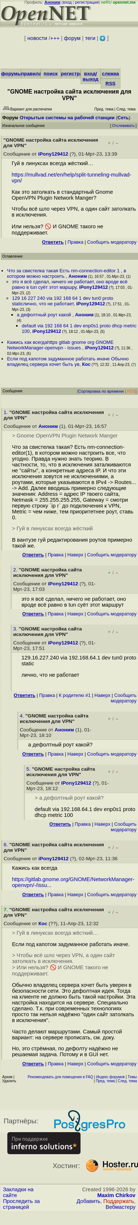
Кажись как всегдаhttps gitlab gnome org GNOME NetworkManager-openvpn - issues (60, 344)
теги (90, 38)
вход (67, 2)
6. (6, 844)
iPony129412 (53, 154)
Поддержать (118, 1201)
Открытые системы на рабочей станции (67, 117)
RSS (110, 83)
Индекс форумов (110, 1077)
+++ (55, 38)
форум (72, 38)
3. (16, 629)
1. (6, 412)
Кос (86, 364)
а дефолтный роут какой (44, 314)
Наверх (75, 554)
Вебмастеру (120, 1207)
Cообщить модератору (112, 242)
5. (29, 769)
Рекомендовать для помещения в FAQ (60, 1077)
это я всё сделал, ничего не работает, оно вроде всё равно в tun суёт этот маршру (70, 284)
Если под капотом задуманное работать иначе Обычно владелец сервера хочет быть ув (67, 361)
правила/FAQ (37, 73)
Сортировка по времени (101, 391)
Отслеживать (123, 126)
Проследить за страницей (21, 1204)
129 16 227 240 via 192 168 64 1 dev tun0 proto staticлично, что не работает (62, 300)
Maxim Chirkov (116, 1195)
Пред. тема (105, 1081)
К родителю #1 (75, 695)
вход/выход (90, 76)
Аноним (77, 276)
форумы (11, 73)
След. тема (127, 1081)
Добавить (88, 1201)
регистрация (87, 2)
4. (22, 716)
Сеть (123, 117)
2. (16, 569)
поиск (50, 73)
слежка (110, 73)
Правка (75, 242)
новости (37, 38)
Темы (132, 1077)
